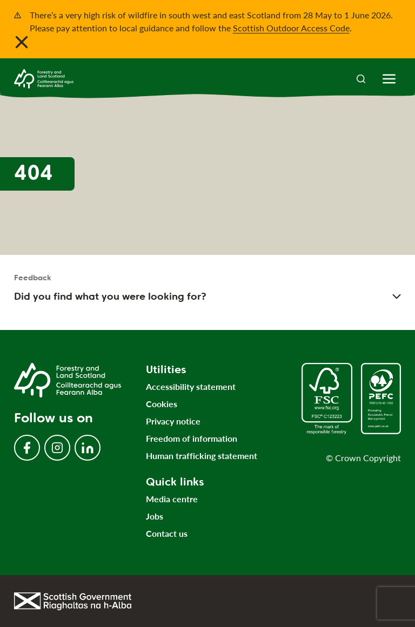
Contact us (167, 533)
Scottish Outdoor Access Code (291, 28)
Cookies (161, 404)
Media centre (172, 499)
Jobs (154, 516)
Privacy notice (173, 421)
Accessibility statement (191, 386)
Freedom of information (191, 438)
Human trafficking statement (201, 455)
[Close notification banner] (21, 42)
